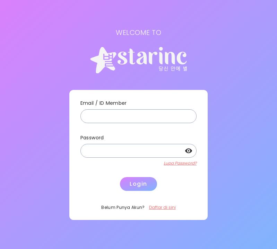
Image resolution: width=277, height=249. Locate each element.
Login (138, 184)
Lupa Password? (180, 163)
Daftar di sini (162, 207)
